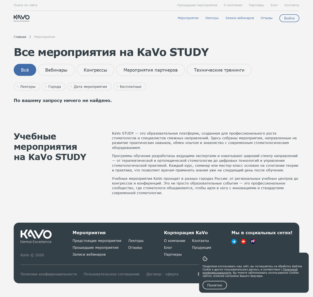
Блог (274, 5)
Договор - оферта (162, 274)
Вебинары (56, 69)
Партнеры (173, 254)
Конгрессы (95, 69)
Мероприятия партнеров (151, 69)
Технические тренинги (219, 69)
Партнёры (256, 5)
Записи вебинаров (239, 18)
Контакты (292, 5)
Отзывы (267, 18)
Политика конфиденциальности (49, 274)
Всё (25, 69)
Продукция (201, 247)
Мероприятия (188, 18)
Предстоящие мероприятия (97, 240)
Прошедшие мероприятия (197, 5)
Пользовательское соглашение (112, 274)
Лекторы (212, 18)
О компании (233, 5)
